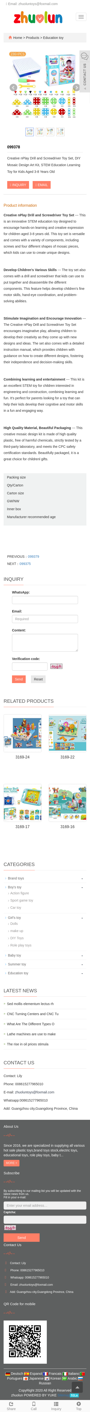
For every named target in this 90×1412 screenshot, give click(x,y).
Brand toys (16, 878)
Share (11, 1405)
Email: (17, 611)
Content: (19, 630)
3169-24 (22, 757)
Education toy (53, 38)
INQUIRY (18, 185)
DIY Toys (17, 938)
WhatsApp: (21, 592)
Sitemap (64, 1395)
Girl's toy (14, 918)
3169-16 (67, 827)
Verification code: (26, 659)
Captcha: (10, 1212)
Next (76, 87)
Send (19, 679)
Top (78, 1405)
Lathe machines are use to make (31, 1034)
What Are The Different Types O (30, 1024)
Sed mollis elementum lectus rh (30, 1004)
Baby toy (14, 955)
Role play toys (20, 945)
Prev (13, 87)
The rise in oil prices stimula (27, 1044)
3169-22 (67, 757)
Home (17, 38)
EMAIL (42, 185)
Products (33, 38)
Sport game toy (21, 900)
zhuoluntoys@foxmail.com (34, 1092)
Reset (38, 679)
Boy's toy (14, 887)
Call (34, 1405)
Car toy (15, 907)
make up (16, 931)
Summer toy (17, 964)
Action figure (19, 893)
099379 (33, 556)
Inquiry (56, 1405)
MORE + (11, 1163)
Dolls (14, 924)
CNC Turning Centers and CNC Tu (33, 1014)
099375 (25, 564)
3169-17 (22, 827)
